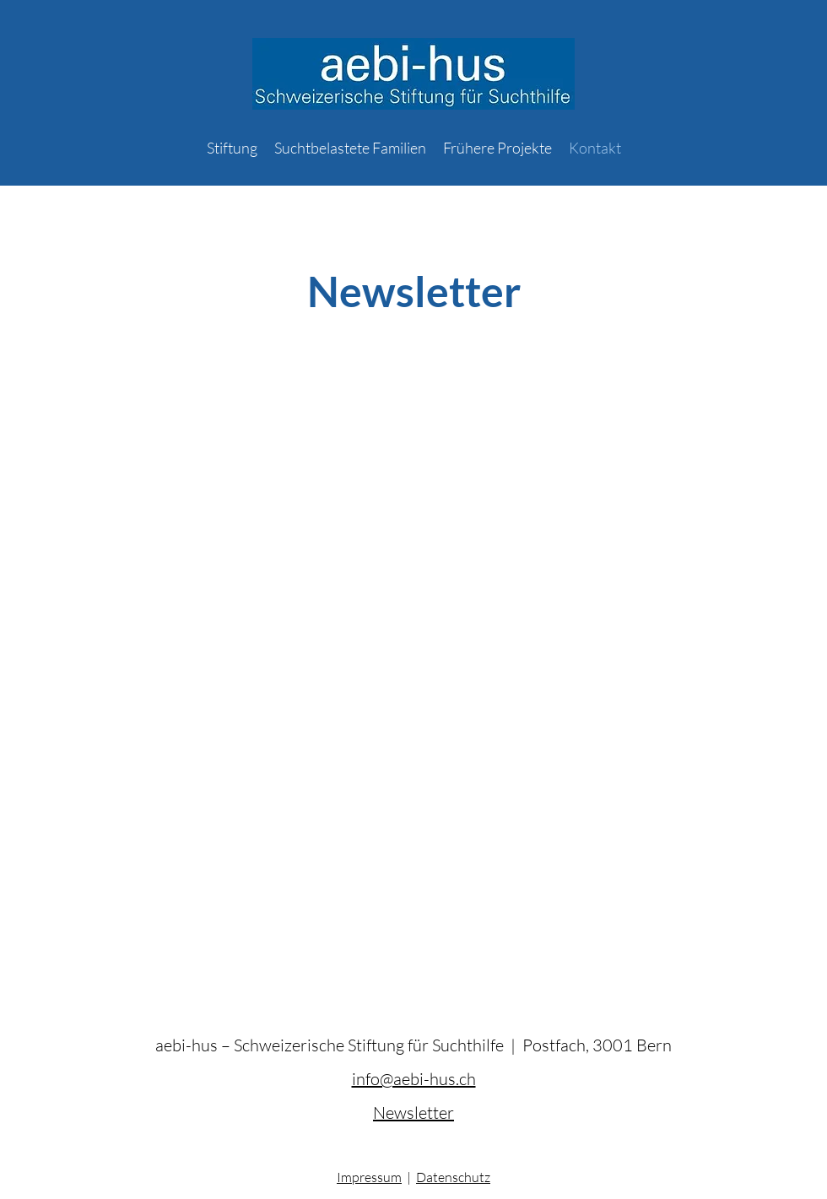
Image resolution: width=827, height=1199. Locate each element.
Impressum (369, 1177)
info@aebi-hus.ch (414, 1078)
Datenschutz (453, 1177)
